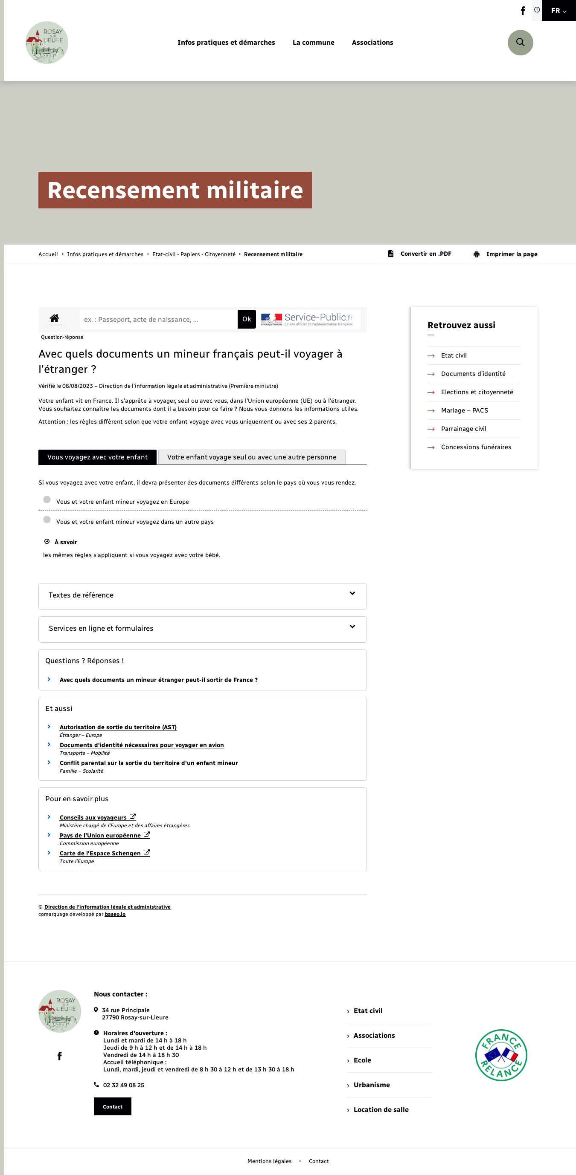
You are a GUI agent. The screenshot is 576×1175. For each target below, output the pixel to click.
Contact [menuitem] (319, 1161)
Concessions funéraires (470, 447)
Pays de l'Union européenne (105, 835)
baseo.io (115, 914)
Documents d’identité (467, 374)
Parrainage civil (457, 429)
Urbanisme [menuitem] (368, 1085)
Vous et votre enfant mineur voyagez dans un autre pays (128, 521)
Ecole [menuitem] (359, 1060)
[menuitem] (226, 43)
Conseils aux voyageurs (98, 817)
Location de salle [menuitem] (378, 1110)
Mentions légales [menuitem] (269, 1161)
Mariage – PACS (458, 410)
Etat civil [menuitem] (365, 1011)
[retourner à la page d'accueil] (47, 42)
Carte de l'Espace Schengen (105, 853)
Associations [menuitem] (371, 1035)
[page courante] (273, 254)
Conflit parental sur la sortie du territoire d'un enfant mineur (149, 763)
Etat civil (447, 355)
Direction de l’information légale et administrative (107, 907)
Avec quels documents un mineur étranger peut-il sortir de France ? (159, 680)
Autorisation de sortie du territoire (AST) (118, 727)
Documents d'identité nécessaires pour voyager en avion (142, 745)
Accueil (48, 254)
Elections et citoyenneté (470, 392)
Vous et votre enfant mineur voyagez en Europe (116, 501)
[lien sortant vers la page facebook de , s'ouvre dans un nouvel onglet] (523, 13)
